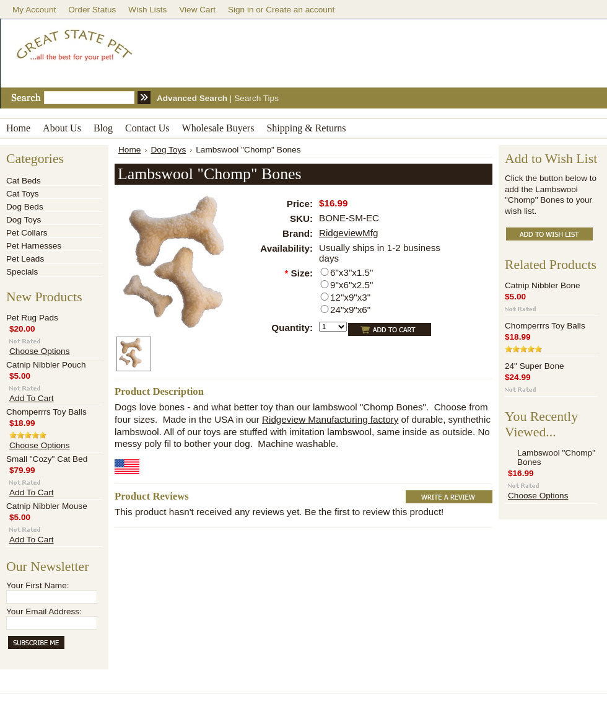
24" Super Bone (534, 366)
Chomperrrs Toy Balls (46, 412)
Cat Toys (22, 193)
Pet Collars (26, 232)
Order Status (92, 9)
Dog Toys (23, 219)
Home (129, 149)
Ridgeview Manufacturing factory (330, 419)
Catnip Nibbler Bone (542, 285)
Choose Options (39, 351)
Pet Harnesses (33, 245)
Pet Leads (25, 258)
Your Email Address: (44, 611)
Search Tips (256, 98)
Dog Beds (24, 206)
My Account (34, 9)
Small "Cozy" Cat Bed (46, 459)
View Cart (197, 9)
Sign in (241, 9)
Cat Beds (23, 180)
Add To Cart (31, 398)
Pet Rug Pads (32, 317)
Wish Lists (147, 9)
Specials (22, 271)
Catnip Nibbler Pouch (45, 364)
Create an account (300, 9)
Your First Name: (37, 585)
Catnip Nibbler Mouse (46, 506)
